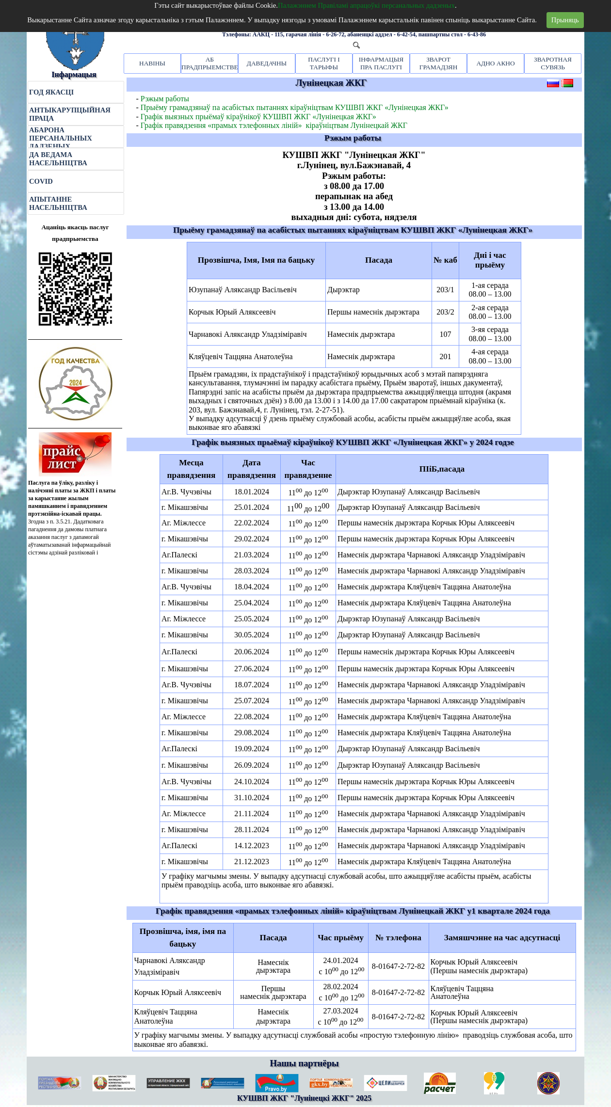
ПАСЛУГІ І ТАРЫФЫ (324, 63)
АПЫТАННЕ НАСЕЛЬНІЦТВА (58, 203)
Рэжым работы (165, 99)
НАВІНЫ (152, 63)
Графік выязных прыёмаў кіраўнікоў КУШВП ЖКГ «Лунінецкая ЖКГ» (258, 116)
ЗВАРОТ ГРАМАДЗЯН (438, 63)
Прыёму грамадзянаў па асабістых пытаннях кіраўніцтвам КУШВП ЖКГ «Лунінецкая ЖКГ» (295, 107)
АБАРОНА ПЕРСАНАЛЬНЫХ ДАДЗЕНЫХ (60, 138)
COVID (41, 181)
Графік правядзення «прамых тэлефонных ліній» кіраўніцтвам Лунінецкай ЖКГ (274, 125)
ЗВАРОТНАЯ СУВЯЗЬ (553, 63)
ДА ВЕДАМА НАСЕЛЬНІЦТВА (58, 159)
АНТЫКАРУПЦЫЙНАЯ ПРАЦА (70, 114)
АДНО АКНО (495, 63)
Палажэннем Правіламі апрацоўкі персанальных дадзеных (366, 5)
